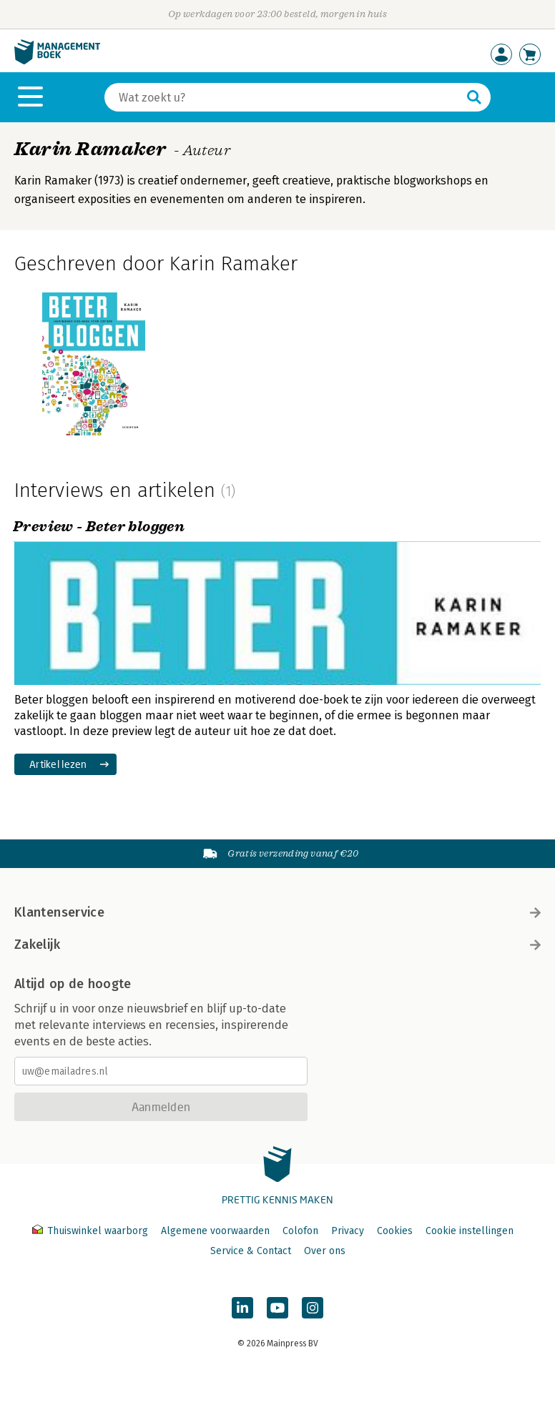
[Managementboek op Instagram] (312, 1307)
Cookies (395, 1231)
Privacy (347, 1231)
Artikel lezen (58, 764)
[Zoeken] (283, 97)
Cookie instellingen (470, 1231)
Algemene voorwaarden (215, 1231)
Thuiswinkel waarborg (91, 1231)
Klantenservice (277, 912)
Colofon (300, 1231)
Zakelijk (277, 944)
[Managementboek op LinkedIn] (242, 1307)
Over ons (324, 1251)
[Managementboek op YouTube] (277, 1307)
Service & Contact (250, 1251)
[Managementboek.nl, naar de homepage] (57, 61)
